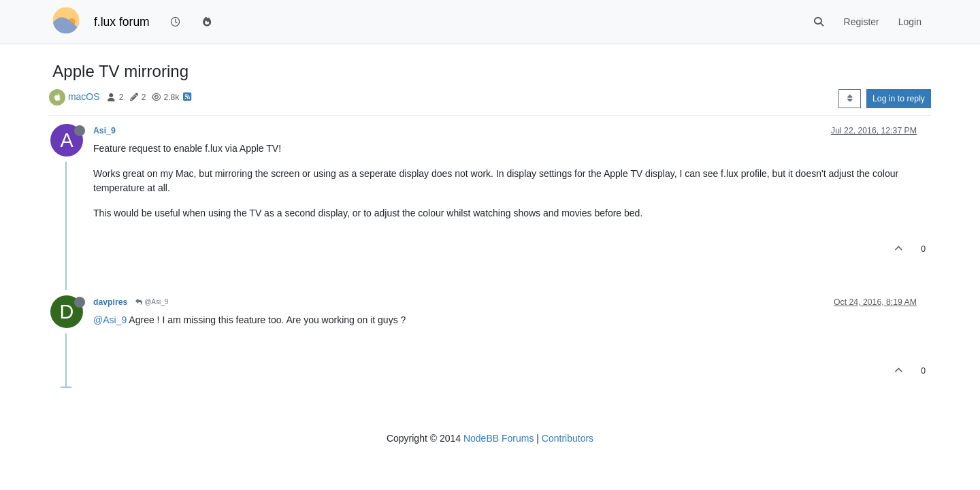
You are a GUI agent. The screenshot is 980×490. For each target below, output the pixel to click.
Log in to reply (898, 98)
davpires (110, 302)
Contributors (567, 438)
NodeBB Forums (498, 438)
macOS (84, 96)
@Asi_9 (151, 302)
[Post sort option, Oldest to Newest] (849, 98)
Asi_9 (104, 130)
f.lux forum (122, 22)
